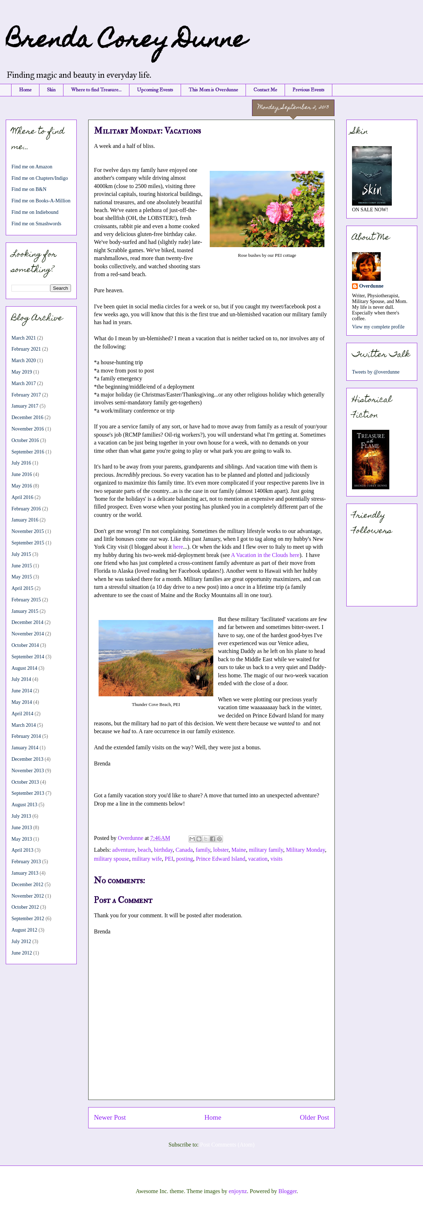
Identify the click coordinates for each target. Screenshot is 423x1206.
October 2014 (25, 645)
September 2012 (27, 918)
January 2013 (24, 873)
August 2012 (24, 930)
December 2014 (27, 622)
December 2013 (27, 759)
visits (276, 859)
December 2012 (27, 884)
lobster (220, 850)
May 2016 (21, 486)
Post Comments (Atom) (227, 1145)
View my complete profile (378, 327)
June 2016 (21, 474)
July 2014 (21, 679)
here (178, 547)
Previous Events (308, 90)
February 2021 (26, 349)
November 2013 (27, 770)
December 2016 (27, 417)
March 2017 (23, 383)
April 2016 (22, 497)
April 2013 (22, 850)
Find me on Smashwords (36, 223)
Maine (238, 850)
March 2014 (23, 725)
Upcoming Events (155, 90)
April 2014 (22, 713)
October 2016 (25, 440)
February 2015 (26, 599)
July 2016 (21, 463)
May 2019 (21, 372)
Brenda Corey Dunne (126, 42)
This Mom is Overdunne (213, 90)
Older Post (314, 1117)
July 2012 (21, 941)
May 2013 (21, 839)
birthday (163, 850)
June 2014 (21, 690)
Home (25, 90)
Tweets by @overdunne (375, 372)
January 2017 (24, 406)
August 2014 (24, 668)
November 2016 (27, 429)
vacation (257, 859)
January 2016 (24, 520)
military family (266, 850)
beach (144, 850)
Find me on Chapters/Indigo (39, 178)
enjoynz (238, 1191)
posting (184, 859)
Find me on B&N (29, 189)
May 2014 (21, 702)
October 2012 (25, 907)
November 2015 (27, 531)
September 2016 (27, 452)
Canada (184, 850)
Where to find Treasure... (96, 90)
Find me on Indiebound (34, 212)
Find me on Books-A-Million (41, 200)
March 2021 (23, 338)
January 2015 (24, 611)
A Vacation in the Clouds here (265, 555)
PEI (169, 859)
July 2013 (21, 816)
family (203, 850)
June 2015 (21, 565)
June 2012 (21, 953)
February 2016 (26, 508)
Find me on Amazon (31, 166)
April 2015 (22, 588)
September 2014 (27, 656)
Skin (51, 90)
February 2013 (26, 861)
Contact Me (265, 90)
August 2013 (24, 804)
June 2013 (21, 827)
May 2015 (21, 577)
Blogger (288, 1191)
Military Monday (305, 850)
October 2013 (25, 782)
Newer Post (110, 1117)
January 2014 (24, 747)
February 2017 (26, 395)
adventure (123, 850)
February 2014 (26, 736)
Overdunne (371, 286)
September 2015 (27, 543)
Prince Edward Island (220, 859)
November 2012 (27, 896)
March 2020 (23, 360)
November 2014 (27, 633)
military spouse (111, 859)
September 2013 (27, 793)
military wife (147, 859)
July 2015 (21, 554)
